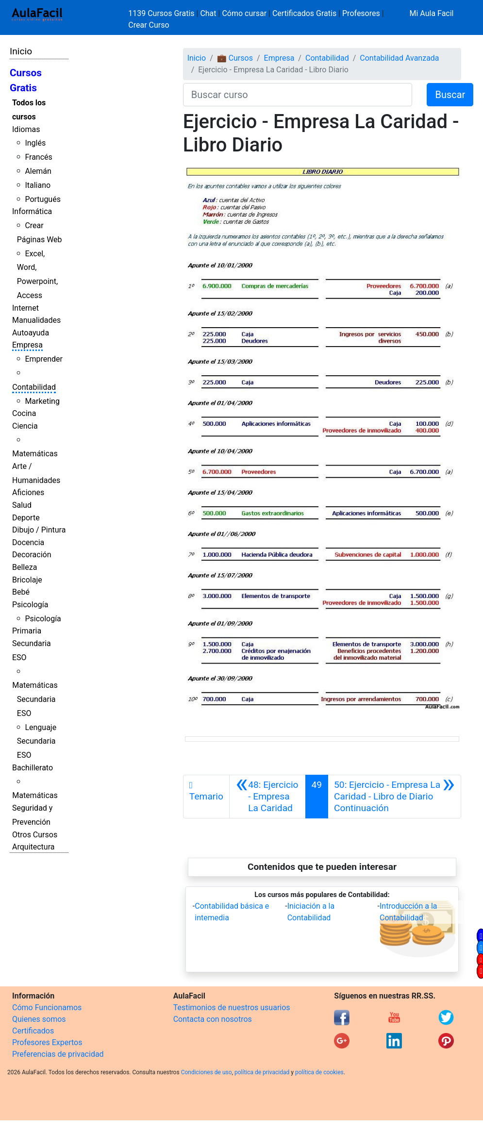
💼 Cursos (235, 58)
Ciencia (25, 426)
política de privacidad (261, 1072)
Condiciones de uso (206, 1072)
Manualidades (36, 320)
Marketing (42, 401)
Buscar (450, 94)
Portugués (43, 199)
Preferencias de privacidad (58, 1054)
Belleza (24, 567)
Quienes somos (39, 1019)
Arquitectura (33, 846)
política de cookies (319, 1072)
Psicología (30, 604)
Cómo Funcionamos (47, 1007)
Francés (38, 157)
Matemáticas (35, 453)
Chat (208, 13)
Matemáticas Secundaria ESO (35, 699)
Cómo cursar (244, 13)
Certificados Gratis (304, 13)
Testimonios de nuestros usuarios (231, 1007)
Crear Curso (148, 25)
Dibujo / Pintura (39, 529)
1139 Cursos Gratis (162, 13)
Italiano (37, 185)
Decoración (31, 554)
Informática (32, 211)
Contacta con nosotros (212, 1019)
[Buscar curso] (298, 94)
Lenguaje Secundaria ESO (36, 741)
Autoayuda (30, 332)
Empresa (27, 345)
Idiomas (26, 129)
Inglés (35, 143)
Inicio (21, 51)
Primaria (26, 630)
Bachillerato (32, 767)
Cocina (24, 413)
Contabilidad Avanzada (399, 58)
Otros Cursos (34, 834)
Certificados (33, 1030)
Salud (22, 505)
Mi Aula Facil (431, 13)
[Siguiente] (394, 796)
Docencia (28, 542)
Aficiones (28, 492)
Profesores (361, 13)
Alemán (38, 171)
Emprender (44, 359)
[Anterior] (267, 796)
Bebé (21, 592)
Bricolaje (27, 579)
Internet (25, 308)
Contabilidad (34, 387)
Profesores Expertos (47, 1042)
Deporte (26, 517)
